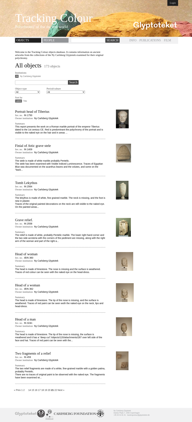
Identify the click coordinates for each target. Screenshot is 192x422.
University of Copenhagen (49, 415)
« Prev (17, 390)
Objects (22, 40)
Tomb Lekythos (26, 183)
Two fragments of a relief (33, 353)
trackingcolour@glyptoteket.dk (138, 415)
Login (173, 3)
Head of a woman (27, 285)
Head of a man (25, 319)
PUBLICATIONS (150, 40)
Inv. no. (19, 115)
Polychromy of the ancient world (41, 27)
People (49, 40)
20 (49, 390)
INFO (132, 40)
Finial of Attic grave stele (33, 146)
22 (55, 390)
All (17, 76)
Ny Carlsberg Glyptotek (30, 76)
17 (39, 390)
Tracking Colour (53, 18)
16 (36, 390)
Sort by (18, 97)
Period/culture (54, 88)
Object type (21, 88)
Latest (18, 101)
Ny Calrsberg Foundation (75, 414)
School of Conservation (41, 413)
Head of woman (26, 254)
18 (42, 390)
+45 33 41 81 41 (120, 415)
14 (29, 390)
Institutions (20, 72)
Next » (61, 390)
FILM (167, 40)
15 (32, 390)
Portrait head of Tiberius (32, 112)
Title (25, 101)
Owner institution (24, 118)
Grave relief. (24, 220)
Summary (20, 123)
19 (46, 390)
